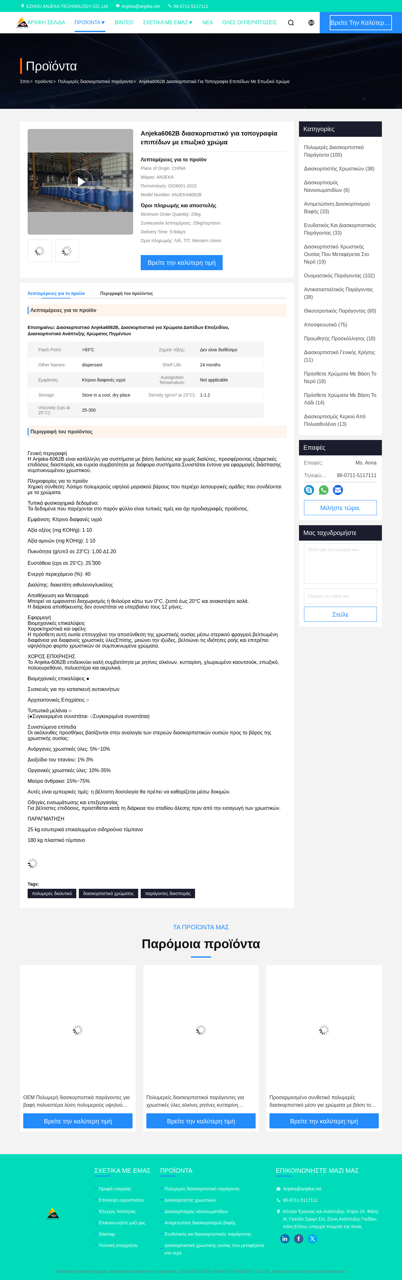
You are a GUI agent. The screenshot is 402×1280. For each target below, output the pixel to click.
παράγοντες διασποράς (168, 893)
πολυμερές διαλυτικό (52, 893)
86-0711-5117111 (187, 6)
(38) (339, 168)
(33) (337, 207)
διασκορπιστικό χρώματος (108, 893)
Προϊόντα (89, 22)
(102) (339, 275)
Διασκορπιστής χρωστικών (190, 1200)
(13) (335, 420)
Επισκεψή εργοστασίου (121, 1200)
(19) (336, 254)
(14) (340, 398)
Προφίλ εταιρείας (115, 1188)
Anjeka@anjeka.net (137, 6)
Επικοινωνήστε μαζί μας (122, 1222)
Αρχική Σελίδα (46, 22)
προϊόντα (44, 81)
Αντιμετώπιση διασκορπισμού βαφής (200, 1222)
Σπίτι (24, 81)
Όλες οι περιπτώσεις (249, 22)
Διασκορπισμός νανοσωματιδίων (196, 1211)
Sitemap (107, 1234)
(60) (340, 311)
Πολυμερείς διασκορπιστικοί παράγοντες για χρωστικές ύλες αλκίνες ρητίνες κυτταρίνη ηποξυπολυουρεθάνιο (195, 1102)
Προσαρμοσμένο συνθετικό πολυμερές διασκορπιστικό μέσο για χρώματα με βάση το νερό (320, 1102)
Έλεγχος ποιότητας (117, 1211)
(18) (339, 338)
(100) (334, 151)
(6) (327, 186)
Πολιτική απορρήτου (118, 1245)
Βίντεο (124, 22)
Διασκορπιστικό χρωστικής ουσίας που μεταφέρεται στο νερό (214, 1249)
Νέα (208, 22)
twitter (312, 1239)
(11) (339, 356)
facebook (298, 1239)
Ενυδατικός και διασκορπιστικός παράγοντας (208, 1234)
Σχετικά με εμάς (168, 22)
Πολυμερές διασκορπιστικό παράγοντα (95, 81)
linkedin (285, 1239)
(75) (325, 324)
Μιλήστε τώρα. (340, 507)
